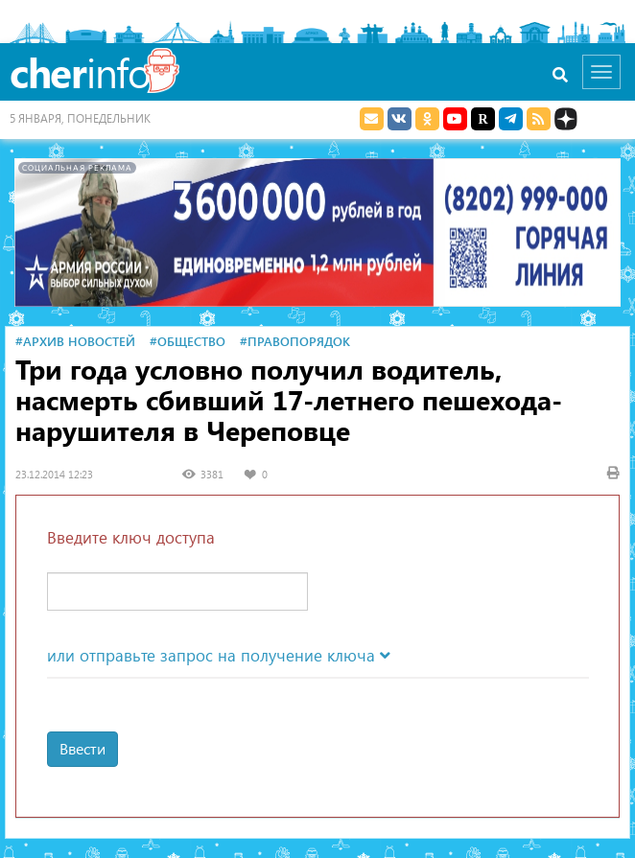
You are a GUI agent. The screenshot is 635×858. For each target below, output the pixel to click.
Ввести (82, 748)
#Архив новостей (75, 341)
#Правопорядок (295, 341)
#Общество (187, 341)
